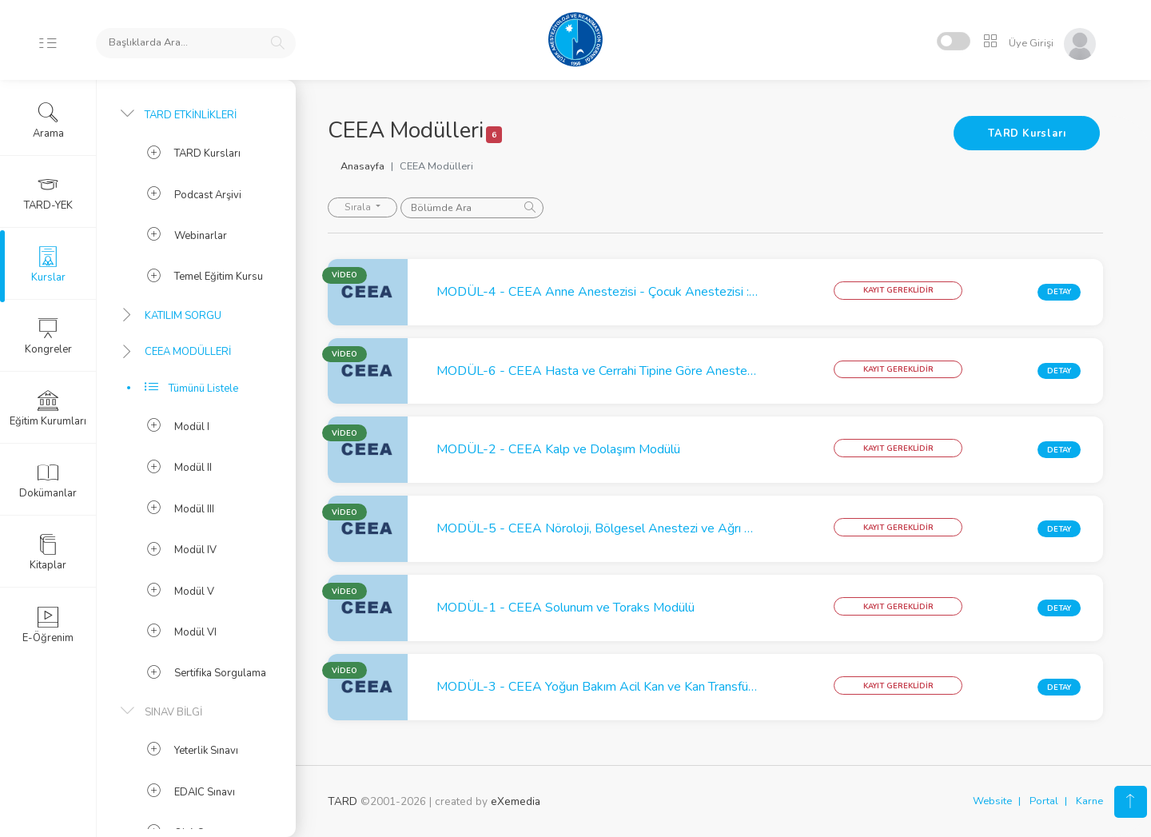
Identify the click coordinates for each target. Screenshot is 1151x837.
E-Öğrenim (48, 625)
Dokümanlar (48, 480)
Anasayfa (362, 166)
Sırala (359, 207)
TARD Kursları (1026, 133)
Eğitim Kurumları (48, 408)
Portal (1044, 801)
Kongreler (48, 337)
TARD (342, 801)
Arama (48, 121)
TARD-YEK (48, 193)
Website (992, 801)
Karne (1089, 801)
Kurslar (48, 265)
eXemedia (515, 801)
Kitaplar (48, 552)
